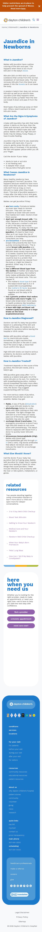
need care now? (21, 626)
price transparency (16, 835)
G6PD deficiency (29, 305)
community (13, 798)
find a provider (21, 612)
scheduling (14, 846)
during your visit (15, 753)
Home (4, 27)
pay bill (12, 824)
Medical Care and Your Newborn (18, 530)
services (12, 730)
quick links (13, 821)
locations (13, 734)
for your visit (14, 742)
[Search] (33, 20)
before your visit (15, 749)
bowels (22, 84)
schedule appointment (21, 619)
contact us (13, 832)
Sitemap (22, 921)
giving (11, 805)
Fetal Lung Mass (16, 550)
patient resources (16, 779)
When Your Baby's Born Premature (19, 543)
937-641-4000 (15, 850)
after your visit (15, 756)
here (23, 8)
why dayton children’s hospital (21, 791)
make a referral (17, 869)
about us (13, 787)
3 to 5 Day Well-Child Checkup (22, 511)
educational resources (18, 775)
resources (13, 768)
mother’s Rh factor (19, 288)
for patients (13, 745)
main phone (14, 839)
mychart (12, 828)
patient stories (15, 794)
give (12, 880)
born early (14, 206)
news (11, 809)
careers (13, 874)
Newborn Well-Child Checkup (21, 537)
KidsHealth (13, 27)
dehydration (31, 404)
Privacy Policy (22, 917)
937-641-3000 (15, 842)
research (12, 812)
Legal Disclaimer (22, 912)
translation (19, 894)
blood (25, 71)
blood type (24, 281)
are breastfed (12, 241)
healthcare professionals (21, 863)
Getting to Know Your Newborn (22, 523)
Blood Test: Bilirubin (17, 517)
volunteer (13, 802)
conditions (13, 726)
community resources (18, 772)
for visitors (13, 760)
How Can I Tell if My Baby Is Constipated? (21, 557)
